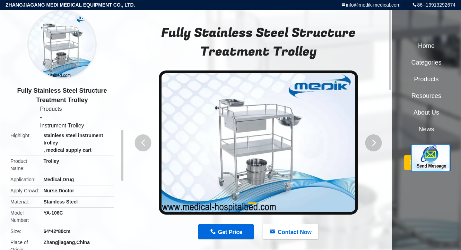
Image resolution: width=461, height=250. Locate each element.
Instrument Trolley (62, 125)
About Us (426, 112)
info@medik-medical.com (373, 5)
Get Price (230, 232)
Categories (426, 62)
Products (51, 109)
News (426, 129)
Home (426, 45)
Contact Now (295, 232)
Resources (426, 95)
